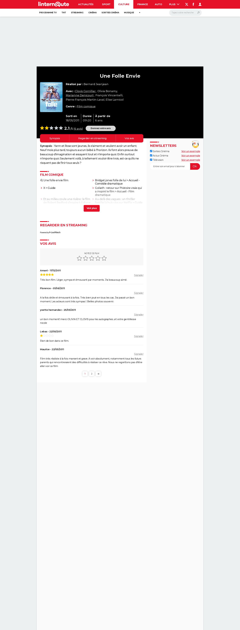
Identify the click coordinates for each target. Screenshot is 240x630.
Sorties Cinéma (159, 151)
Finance (142, 4)
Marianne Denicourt (80, 95)
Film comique (86, 106)
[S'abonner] (175, 166)
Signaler (138, 275)
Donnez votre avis (101, 128)
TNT (64, 12)
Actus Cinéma (159, 155)
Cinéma (92, 12)
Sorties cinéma (110, 12)
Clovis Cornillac (85, 91)
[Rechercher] (185, 12)
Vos (129, 138)
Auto (158, 4)
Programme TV (47, 12)
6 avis (78, 128)
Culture (123, 4)
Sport (106, 4)
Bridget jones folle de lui (110, 180)
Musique (129, 12)
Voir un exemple (190, 151)
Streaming (77, 12)
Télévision (157, 159)
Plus (174, 4)
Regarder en (92, 138)
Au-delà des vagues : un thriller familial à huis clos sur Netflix (115, 201)
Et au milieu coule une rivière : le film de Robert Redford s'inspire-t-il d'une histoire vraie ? (66, 203)
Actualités (85, 4)
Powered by (50, 232)
